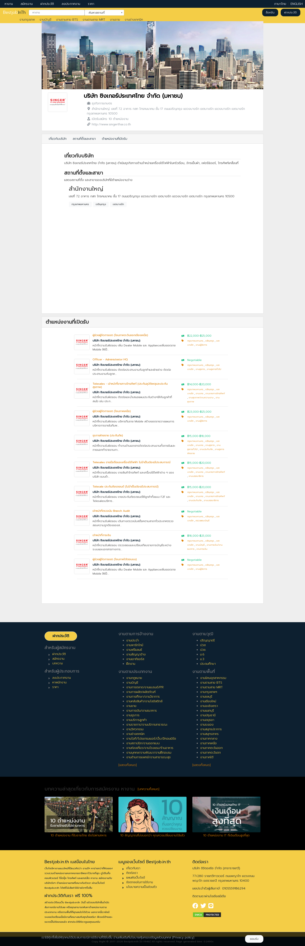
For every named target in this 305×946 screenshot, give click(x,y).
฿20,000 (205, 384)
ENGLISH (297, 4)
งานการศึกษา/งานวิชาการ (143, 696)
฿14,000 (192, 384)
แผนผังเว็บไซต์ (135, 877)
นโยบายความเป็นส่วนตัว (141, 887)
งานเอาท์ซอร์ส (135, 659)
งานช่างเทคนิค (134, 19)
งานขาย (115, 19)
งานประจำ (132, 640)
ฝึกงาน (130, 663)
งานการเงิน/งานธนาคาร (141, 710)
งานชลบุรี (206, 696)
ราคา (91, 4)
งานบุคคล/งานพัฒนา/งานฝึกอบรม (148, 752)
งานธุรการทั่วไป (214, 369)
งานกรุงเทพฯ (208, 692)
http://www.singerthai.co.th (111, 124)
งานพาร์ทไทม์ (134, 645)
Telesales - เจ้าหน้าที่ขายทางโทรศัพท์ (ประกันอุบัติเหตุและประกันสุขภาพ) (130, 385)
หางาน (9, 4)
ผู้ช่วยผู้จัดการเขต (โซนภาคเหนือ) (112, 411)
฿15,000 (192, 436)
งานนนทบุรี (207, 710)
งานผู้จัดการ (201, 345)
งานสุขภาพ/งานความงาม (201, 397)
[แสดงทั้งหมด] (127, 765)
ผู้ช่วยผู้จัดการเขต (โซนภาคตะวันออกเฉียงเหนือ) (120, 335)
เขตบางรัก (118, 204)
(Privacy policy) (183, 937)
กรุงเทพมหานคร (80, 204)
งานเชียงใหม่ (208, 701)
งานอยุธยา (207, 720)
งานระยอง (207, 724)
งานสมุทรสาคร (209, 734)
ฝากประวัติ (47, 4)
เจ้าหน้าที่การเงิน (102, 535)
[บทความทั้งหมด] (148, 789)
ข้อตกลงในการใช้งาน (139, 882)
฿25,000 (205, 336)
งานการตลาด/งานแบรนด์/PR (145, 687)
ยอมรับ (254, 939)
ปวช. (203, 649)
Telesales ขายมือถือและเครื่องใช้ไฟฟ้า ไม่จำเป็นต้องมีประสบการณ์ (131, 462)
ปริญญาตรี (207, 640)
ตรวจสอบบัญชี (202, 520)
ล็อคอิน (270, 12)
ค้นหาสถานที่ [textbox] (102, 12)
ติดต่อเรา (132, 873)
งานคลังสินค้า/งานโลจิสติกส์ (144, 701)
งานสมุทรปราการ (211, 729)
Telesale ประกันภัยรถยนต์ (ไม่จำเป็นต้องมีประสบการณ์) (126, 487)
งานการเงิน (201, 549)
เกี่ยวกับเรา (133, 868)
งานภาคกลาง (208, 738)
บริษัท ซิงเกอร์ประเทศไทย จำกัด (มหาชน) (133, 96)
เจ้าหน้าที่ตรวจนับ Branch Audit (111, 511)
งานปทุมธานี (208, 715)
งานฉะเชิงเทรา (209, 706)
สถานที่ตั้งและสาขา (84, 138)
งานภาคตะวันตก (210, 752)
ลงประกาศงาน (71, 4)
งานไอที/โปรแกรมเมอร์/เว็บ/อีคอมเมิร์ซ (151, 738)
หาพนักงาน (59, 682)
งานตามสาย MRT (94, 19)
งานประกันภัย (206, 449)
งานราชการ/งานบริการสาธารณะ (146, 724)
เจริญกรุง (101, 204)
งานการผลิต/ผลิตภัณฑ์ (141, 692)
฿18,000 (204, 436)
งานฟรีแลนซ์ (134, 649)
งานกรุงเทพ (27, 19)
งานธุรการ (200, 369)
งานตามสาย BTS (67, 19)
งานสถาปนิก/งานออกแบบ (143, 743)
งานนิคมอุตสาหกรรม (213, 678)
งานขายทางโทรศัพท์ (215, 393)
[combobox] (57, 13)
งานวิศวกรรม (135, 729)
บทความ (57, 663)
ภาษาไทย (280, 4)
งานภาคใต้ (206, 757)
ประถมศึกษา (208, 663)
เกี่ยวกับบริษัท (58, 138)
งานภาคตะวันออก (211, 748)
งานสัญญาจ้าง (136, 654)
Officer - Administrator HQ (110, 359)
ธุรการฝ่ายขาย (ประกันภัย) (108, 435)
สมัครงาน (27, 4)
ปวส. (203, 645)
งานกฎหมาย (134, 678)
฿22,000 (193, 336)
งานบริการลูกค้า (136, 720)
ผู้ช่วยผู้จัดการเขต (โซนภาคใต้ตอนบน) (115, 559)
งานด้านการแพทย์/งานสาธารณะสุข (148, 757)
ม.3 (202, 659)
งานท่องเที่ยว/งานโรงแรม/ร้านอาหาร (149, 748)
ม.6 (202, 654)
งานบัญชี (45, 19)
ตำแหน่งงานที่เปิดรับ (114, 138)
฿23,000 (193, 412)
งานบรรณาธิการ (196, 476)
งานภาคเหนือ (208, 743)
